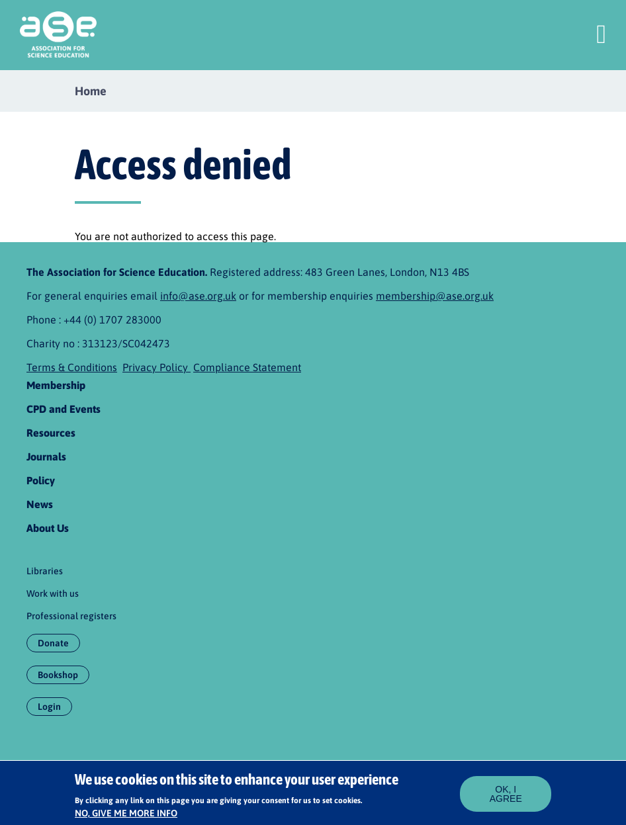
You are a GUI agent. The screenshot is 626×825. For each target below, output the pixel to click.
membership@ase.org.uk (435, 296)
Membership (55, 385)
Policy (40, 480)
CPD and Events (63, 409)
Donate (53, 643)
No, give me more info (126, 817)
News (39, 504)
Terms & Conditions (71, 367)
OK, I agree (506, 798)
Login (49, 706)
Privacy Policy (156, 367)
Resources (50, 432)
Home (91, 91)
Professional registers (71, 616)
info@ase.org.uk (198, 296)
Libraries (44, 571)
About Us (47, 528)
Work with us (52, 593)
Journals (46, 456)
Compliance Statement (247, 367)
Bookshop (58, 675)
